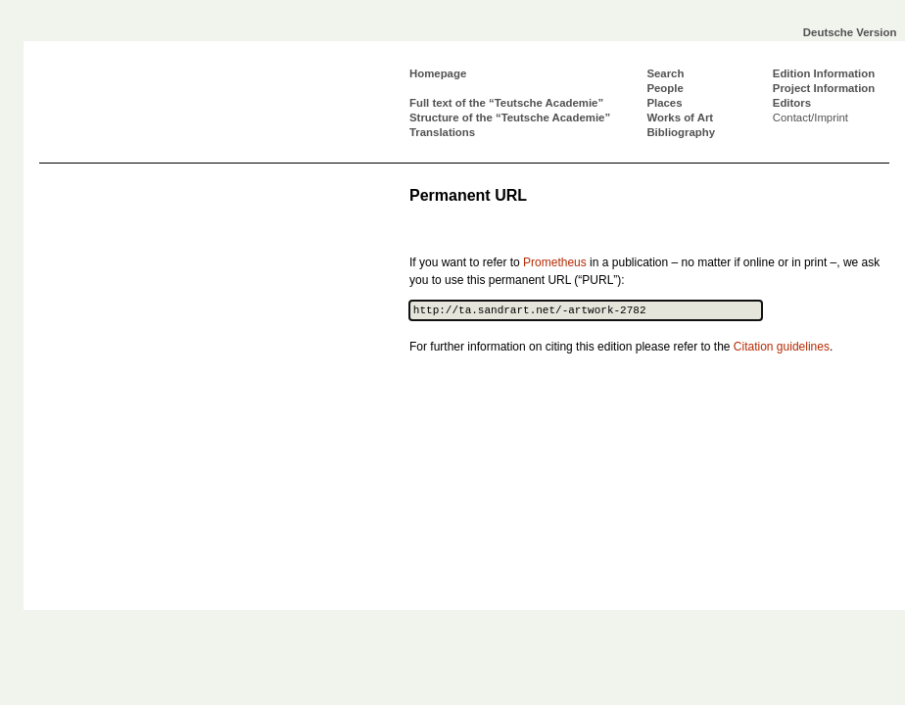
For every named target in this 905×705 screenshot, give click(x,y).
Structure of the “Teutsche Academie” (509, 117)
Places (664, 103)
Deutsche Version (850, 32)
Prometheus (555, 262)
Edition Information (824, 73)
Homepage (437, 73)
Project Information (824, 88)
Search (665, 73)
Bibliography (680, 132)
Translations (442, 132)
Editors (792, 103)
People (664, 88)
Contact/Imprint (810, 117)
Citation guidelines (782, 346)
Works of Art (679, 117)
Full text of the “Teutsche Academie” (506, 103)
